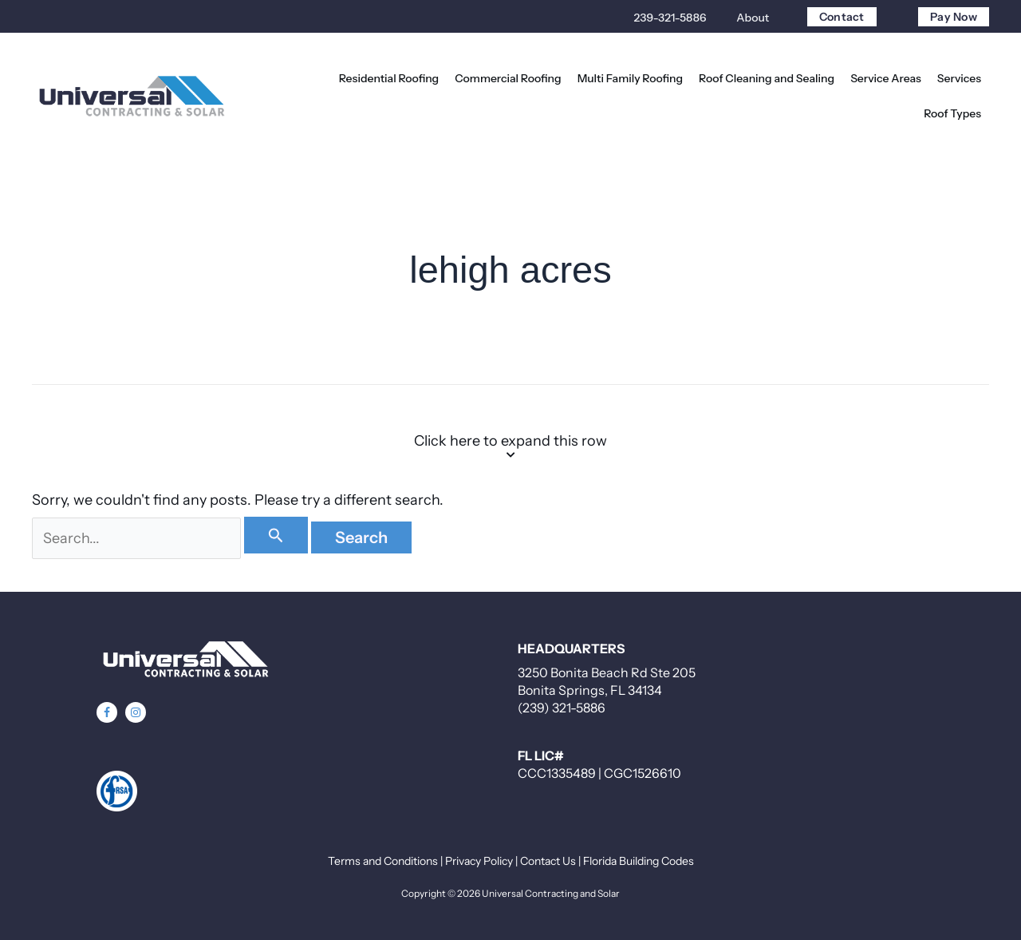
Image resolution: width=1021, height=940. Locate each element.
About (752, 17)
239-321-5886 (670, 17)
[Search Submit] (277, 535)
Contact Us (548, 861)
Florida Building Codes (638, 861)
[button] (107, 712)
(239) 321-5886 (561, 708)
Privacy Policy (479, 861)
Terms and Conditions (383, 861)
